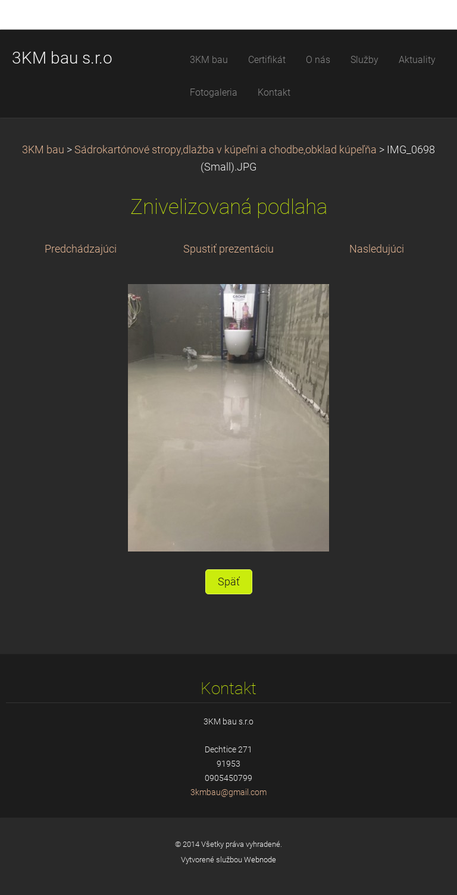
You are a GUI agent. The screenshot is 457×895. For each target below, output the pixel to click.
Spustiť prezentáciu (228, 249)
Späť (229, 582)
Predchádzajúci (81, 249)
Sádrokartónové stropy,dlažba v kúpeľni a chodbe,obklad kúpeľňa (225, 150)
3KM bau (43, 150)
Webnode (260, 859)
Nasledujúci (376, 249)
